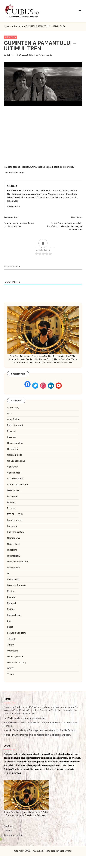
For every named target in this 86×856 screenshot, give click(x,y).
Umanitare (12, 650)
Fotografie (12, 526)
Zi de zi (10, 674)
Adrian (7, 735)
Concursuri (12, 466)
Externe (11, 508)
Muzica (11, 591)
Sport (10, 627)
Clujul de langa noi (16, 461)
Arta (9, 413)
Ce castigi (12, 449)
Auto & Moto (13, 419)
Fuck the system (15, 532)
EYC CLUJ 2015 (15, 514)
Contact (8, 826)
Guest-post (13, 544)
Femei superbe (14, 520)
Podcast (11, 603)
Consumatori (14, 472)
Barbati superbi (15, 425)
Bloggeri (11, 431)
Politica (11, 609)
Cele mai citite (14, 455)
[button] (13, 206)
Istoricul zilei (13, 567)
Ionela (7, 730)
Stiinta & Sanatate (17, 633)
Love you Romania (16, 585)
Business (11, 437)
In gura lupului (14, 555)
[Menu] (80, 11)
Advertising (10, 37)
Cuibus (12, 186)
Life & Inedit (13, 579)
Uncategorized (15, 656)
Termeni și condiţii (13, 835)
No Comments (44, 55)
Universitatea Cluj (16, 662)
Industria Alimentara (17, 561)
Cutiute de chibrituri (17, 484)
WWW (10, 668)
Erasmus (11, 502)
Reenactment (14, 615)
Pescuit (11, 597)
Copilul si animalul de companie (29, 718)
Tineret (11, 639)
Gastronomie (14, 538)
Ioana (6, 722)
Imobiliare (12, 549)
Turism (10, 644)
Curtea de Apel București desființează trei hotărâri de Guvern (44, 730)
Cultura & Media (15, 478)
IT (8, 573)
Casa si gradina (15, 443)
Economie (12, 496)
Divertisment (14, 490)
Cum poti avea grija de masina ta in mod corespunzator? (42, 735)
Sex (9, 621)
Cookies (8, 830)
